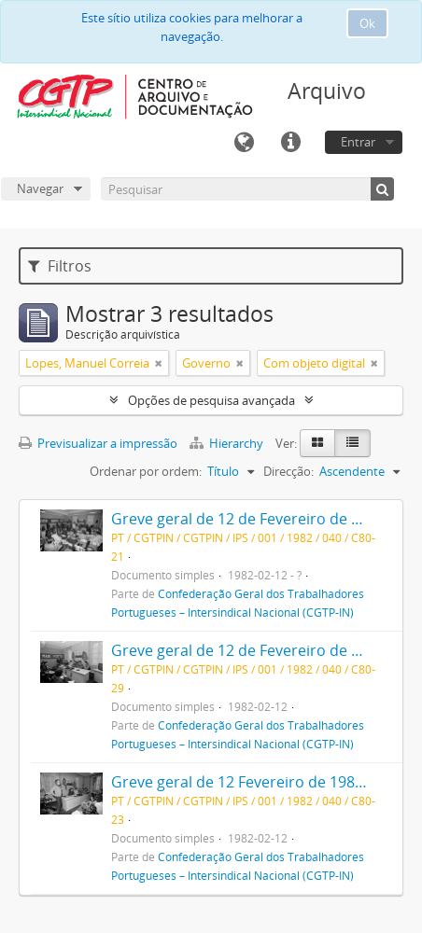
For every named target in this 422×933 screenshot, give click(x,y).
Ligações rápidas (290, 142)
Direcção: (288, 471)
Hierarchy (228, 443)
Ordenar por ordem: (146, 471)
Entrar (358, 141)
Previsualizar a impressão (98, 443)
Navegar (40, 188)
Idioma (243, 142)
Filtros (59, 266)
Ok (367, 23)
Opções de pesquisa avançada (211, 400)
